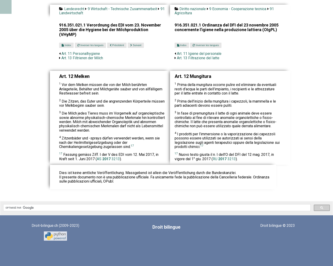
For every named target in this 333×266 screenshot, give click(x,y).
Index (66, 45)
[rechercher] (156, 208)
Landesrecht (74, 9)
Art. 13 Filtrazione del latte (198, 58)
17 (132, 145)
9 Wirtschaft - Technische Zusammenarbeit (122, 9)
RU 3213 (224, 159)
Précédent (117, 45)
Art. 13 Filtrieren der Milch (82, 58)
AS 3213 (108, 159)
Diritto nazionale (192, 9)
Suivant (135, 45)
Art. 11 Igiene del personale (199, 53)
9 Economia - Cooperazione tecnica (237, 9)
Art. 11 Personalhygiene (80, 53)
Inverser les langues (90, 45)
